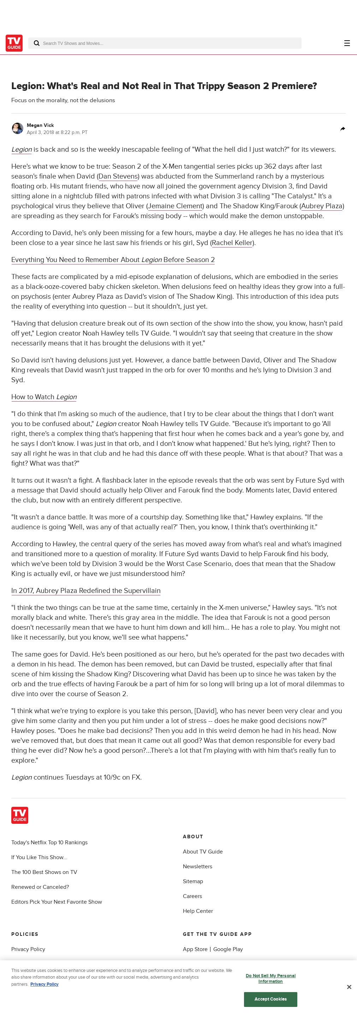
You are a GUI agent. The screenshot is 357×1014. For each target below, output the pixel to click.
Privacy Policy (28, 949)
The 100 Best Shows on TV (44, 872)
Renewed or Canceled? (40, 887)
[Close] (349, 989)
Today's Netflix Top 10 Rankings (49, 842)
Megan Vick (40, 125)
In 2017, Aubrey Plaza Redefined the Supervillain (86, 591)
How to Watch (44, 397)
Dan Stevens (118, 176)
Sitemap (193, 881)
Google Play (228, 949)
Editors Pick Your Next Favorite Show (56, 901)
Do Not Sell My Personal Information (271, 980)
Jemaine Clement (175, 206)
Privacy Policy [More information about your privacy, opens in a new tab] (44, 986)
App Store (195, 949)
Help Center (198, 911)
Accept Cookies (271, 1001)
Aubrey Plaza (322, 206)
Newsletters (197, 866)
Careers (192, 896)
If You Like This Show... (39, 857)
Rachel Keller (232, 243)
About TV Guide (203, 851)
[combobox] (165, 43)
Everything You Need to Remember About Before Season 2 (113, 260)
